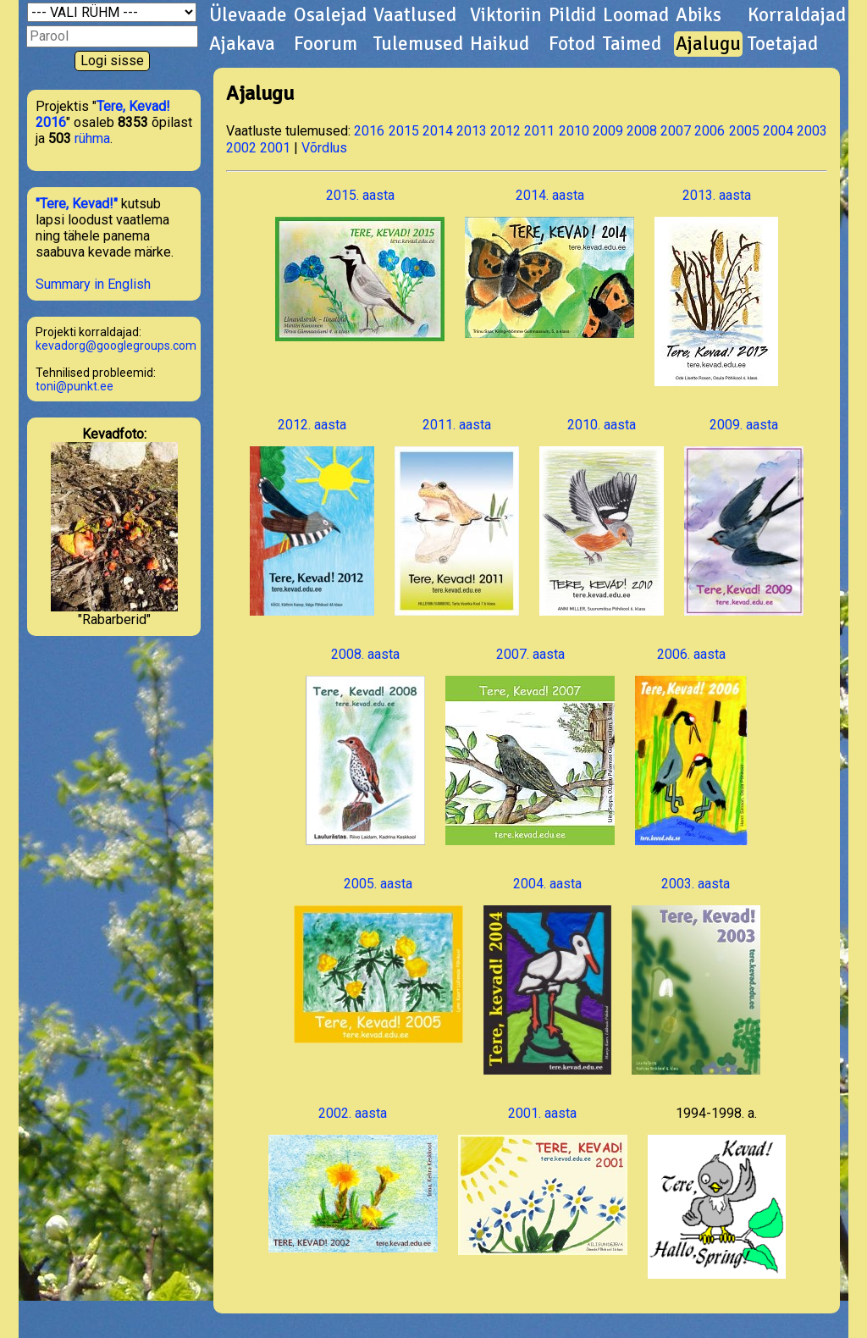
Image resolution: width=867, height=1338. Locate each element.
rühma (92, 138)
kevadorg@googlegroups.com (116, 345)
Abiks (698, 15)
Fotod (572, 44)
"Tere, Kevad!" (77, 204)
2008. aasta (365, 745)
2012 (505, 131)
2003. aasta (696, 975)
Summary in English (93, 284)
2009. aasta (743, 516)
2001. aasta (542, 1180)
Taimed (632, 44)
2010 (574, 131)
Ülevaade (248, 15)
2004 (778, 131)
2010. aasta (601, 516)
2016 (369, 131)
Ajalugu (708, 44)
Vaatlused (414, 15)
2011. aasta (457, 516)
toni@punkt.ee (74, 386)
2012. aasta (312, 516)
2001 (275, 148)
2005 (744, 131)
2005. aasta (378, 959)
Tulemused (418, 44)
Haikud (499, 44)
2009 (608, 131)
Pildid (572, 15)
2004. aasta (547, 975)
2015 (404, 131)
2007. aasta (530, 745)
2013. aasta (716, 286)
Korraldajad (797, 15)
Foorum (325, 44)
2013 (471, 131)
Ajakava (242, 44)
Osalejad (330, 15)
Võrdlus (324, 148)
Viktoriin (506, 15)
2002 (241, 148)
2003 (812, 131)
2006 (709, 131)
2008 (642, 131)
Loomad (636, 15)
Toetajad (783, 44)
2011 (539, 131)
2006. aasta (691, 745)
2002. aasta (353, 1178)
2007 (675, 131)
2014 (437, 131)
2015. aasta (360, 264)
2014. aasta (549, 262)
